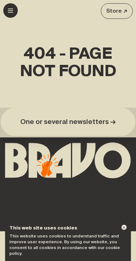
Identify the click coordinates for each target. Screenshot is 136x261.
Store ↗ (116, 10)
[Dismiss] (124, 227)
